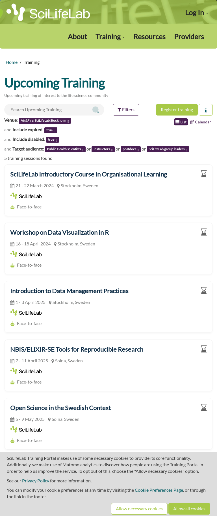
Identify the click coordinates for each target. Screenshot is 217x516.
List (180, 121)
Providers (189, 36)
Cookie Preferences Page (159, 490)
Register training (177, 109)
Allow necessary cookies (139, 508)
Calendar (200, 121)
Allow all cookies (189, 508)
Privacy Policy (35, 480)
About (77, 36)
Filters (126, 109)
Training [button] (110, 36)
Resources (149, 36)
